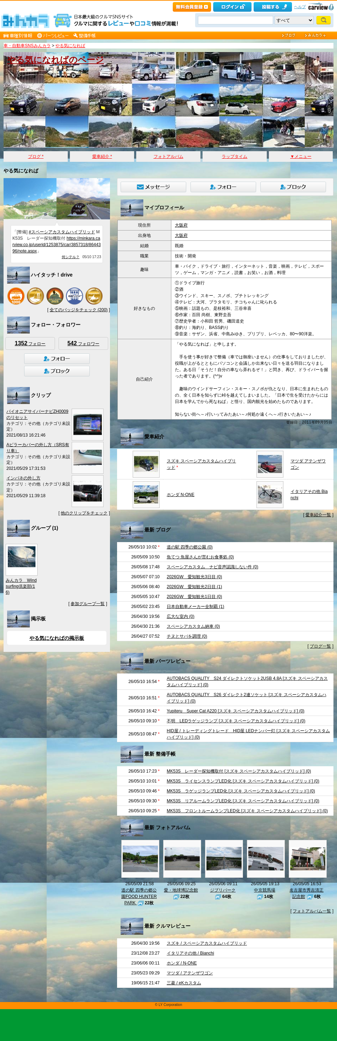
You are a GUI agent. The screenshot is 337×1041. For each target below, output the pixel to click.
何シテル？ (70, 257)
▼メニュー (300, 156)
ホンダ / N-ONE (182, 963)
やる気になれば (70, 45)
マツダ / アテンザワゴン (190, 973)
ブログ (36, 156)
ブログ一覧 (320, 646)
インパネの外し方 (23, 478)
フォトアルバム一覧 (312, 911)
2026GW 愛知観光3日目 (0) (194, 576)
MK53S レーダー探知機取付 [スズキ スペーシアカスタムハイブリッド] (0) (239, 771)
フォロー (30, 343)
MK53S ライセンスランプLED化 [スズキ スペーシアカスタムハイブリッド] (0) (243, 781)
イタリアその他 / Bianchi (190, 953)
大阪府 (181, 225)
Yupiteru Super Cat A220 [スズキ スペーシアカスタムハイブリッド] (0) (235, 711)
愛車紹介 (102, 156)
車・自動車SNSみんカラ (27, 45)
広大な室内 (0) (180, 616)
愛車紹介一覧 (318, 514)
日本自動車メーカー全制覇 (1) (195, 606)
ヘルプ (300, 7)
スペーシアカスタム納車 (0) (193, 626)
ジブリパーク (223, 890)
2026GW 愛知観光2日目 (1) (194, 586)
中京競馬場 (264, 890)
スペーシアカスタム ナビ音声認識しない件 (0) (212, 566)
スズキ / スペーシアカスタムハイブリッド (207, 943)
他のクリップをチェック (84, 513)
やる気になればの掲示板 (56, 638)
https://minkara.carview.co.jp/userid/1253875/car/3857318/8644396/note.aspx (56, 245)
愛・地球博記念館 (181, 890)
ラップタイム (234, 156)
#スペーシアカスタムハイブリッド (62, 231)
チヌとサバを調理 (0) (187, 636)
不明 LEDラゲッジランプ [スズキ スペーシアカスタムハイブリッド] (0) (236, 720)
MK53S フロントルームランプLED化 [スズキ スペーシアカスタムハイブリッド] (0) (247, 810)
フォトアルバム (168, 156)
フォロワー (83, 343)
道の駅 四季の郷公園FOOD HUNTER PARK (139, 896)
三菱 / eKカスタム (184, 982)
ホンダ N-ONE (180, 494)
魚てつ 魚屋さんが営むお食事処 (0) (200, 556)
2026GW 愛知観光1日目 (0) (194, 596)
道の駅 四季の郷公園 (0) (189, 547)
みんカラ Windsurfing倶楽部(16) (21, 586)
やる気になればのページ (55, 59)
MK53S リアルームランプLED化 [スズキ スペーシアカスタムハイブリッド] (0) (243, 800)
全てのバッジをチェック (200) (78, 309)
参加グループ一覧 (88, 603)
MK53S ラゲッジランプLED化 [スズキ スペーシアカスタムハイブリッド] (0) (241, 791)
